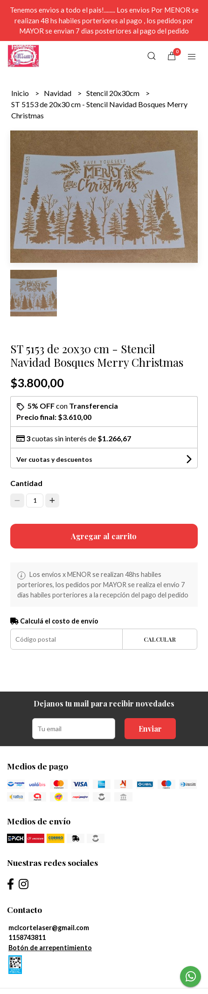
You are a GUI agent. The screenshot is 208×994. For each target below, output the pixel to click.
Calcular (160, 639)
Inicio (20, 93)
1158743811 (27, 937)
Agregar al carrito (104, 536)
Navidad (58, 93)
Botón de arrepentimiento (50, 948)
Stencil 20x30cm (113, 93)
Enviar (150, 729)
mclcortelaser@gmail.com (48, 928)
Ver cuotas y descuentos (54, 459)
